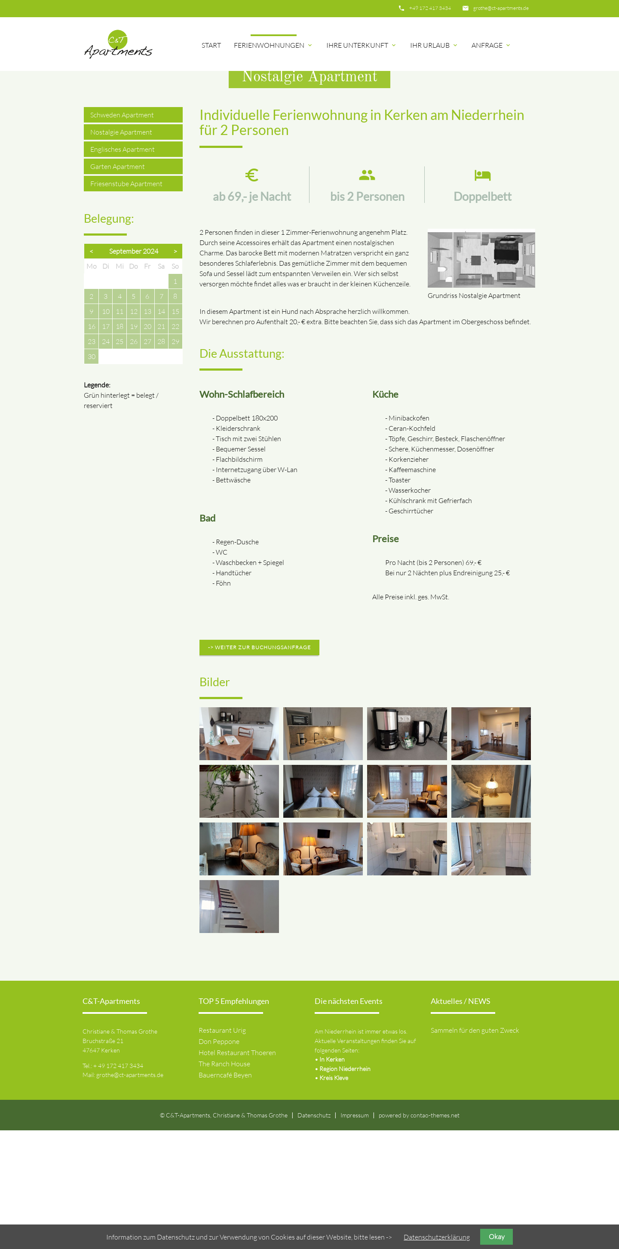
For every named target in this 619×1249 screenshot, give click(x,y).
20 (147, 445)
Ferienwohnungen (273, 45)
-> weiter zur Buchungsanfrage (259, 766)
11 (119, 430)
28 (161, 460)
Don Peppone (219, 1160)
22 (175, 445)
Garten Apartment (117, 285)
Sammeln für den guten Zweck (475, 1148)
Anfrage (492, 45)
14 (161, 430)
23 (91, 460)
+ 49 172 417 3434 (118, 1184)
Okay (497, 1236)
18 (119, 445)
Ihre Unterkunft (361, 45)
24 (106, 460)
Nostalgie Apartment (121, 250)
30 (91, 475)
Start (211, 45)
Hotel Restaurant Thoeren (237, 1171)
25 (119, 460)
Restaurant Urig (222, 1148)
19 (134, 445)
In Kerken (332, 1177)
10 (106, 430)
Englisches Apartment (122, 268)
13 (147, 430)
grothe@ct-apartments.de (501, 8)
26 (134, 460)
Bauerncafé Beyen (225, 1193)
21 (161, 445)
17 (106, 445)
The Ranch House (224, 1182)
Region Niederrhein (345, 1187)
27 (147, 460)
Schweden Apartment (122, 233)
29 (175, 460)
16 (91, 445)
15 (175, 430)
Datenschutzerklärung (437, 1237)
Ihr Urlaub (434, 45)
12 (134, 430)
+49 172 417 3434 (430, 8)
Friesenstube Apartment (126, 302)
